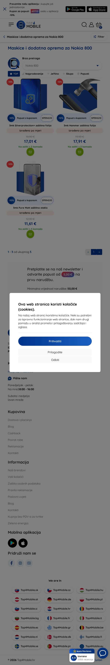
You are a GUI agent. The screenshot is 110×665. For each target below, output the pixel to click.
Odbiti (55, 360)
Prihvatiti (55, 341)
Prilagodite (55, 352)
